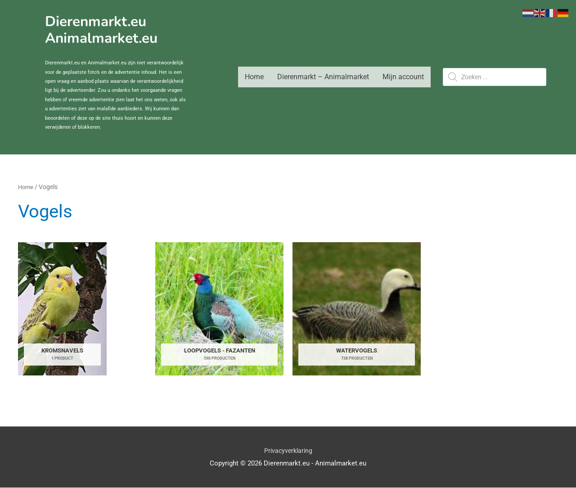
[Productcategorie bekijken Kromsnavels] (62, 309)
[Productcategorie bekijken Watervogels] (356, 309)
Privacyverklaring (288, 451)
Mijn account (403, 76)
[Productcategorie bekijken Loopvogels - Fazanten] (219, 309)
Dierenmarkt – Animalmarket (323, 76)
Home (254, 76)
